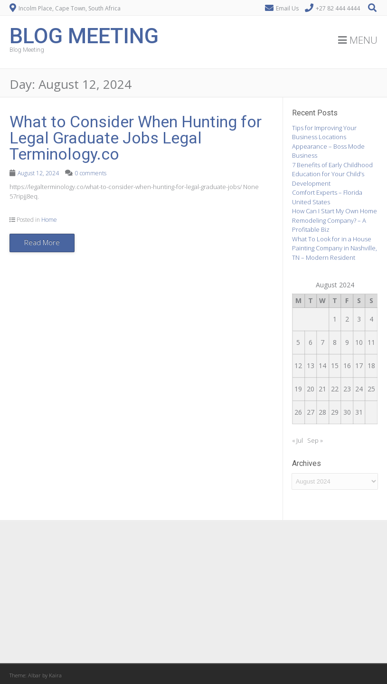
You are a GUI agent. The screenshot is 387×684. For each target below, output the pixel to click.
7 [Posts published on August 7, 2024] (322, 342)
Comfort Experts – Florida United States (327, 197)
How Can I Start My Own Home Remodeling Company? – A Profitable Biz (334, 220)
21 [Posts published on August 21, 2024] (322, 388)
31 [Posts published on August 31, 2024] (359, 412)
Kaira (55, 675)
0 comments (90, 173)
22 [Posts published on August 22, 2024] (335, 388)
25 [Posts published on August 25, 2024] (371, 388)
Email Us (287, 8)
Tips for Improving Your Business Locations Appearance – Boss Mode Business (328, 142)
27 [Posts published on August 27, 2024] (310, 412)
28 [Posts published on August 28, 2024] (322, 412)
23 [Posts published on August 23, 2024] (347, 388)
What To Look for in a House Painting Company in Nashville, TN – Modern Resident (334, 248)
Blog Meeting (84, 36)
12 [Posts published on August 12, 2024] (298, 365)
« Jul (297, 440)
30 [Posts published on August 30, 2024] (347, 412)
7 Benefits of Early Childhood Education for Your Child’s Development (332, 174)
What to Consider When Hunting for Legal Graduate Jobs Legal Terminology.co (135, 137)
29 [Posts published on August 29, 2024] (335, 412)
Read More (42, 242)
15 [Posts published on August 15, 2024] (335, 365)
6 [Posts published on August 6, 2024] (310, 342)
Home (49, 220)
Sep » (315, 440)
